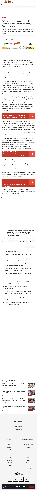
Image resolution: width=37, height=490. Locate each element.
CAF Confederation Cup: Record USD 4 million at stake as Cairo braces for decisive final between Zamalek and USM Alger (18, 293)
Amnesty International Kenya (20, 229)
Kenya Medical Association (21, 230)
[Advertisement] (18, 10)
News (3, 17)
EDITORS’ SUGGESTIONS (8, 197)
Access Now (10, 229)
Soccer (30, 387)
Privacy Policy (17, 486)
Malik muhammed (8, 38)
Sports (30, 409)
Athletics (31, 402)
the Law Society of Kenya (19, 233)
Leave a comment (30, 247)
